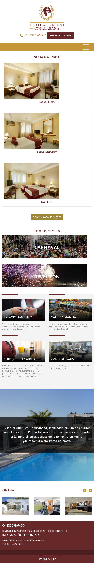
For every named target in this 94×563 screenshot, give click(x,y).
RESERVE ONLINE (61, 35)
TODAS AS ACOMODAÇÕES (47, 217)
